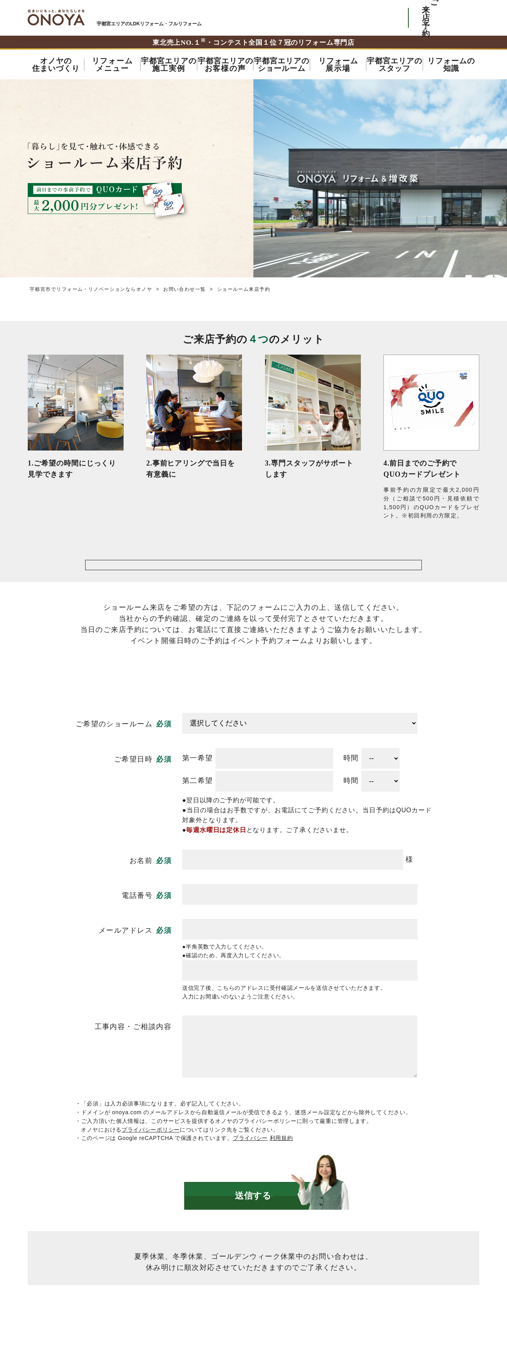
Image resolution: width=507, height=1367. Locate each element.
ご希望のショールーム (114, 746)
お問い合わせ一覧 (184, 289)
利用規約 (281, 1160)
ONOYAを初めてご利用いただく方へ (292, 18)
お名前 (141, 883)
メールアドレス (125, 953)
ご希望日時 (133, 782)
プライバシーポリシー (151, 1152)
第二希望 (197, 804)
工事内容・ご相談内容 (133, 1049)
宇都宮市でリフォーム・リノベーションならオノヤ (56, 17)
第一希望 (197, 781)
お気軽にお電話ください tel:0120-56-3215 (365, 18)
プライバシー (250, 1160)
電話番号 (137, 918)
